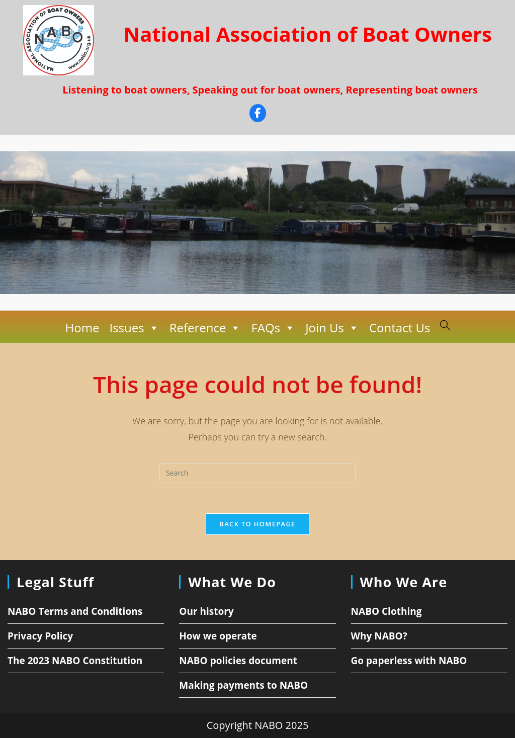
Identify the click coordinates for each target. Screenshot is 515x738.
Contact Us (399, 327)
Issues (134, 328)
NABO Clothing (386, 611)
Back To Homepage (257, 523)
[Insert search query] (257, 473)
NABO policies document (238, 660)
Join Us (332, 328)
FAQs (273, 328)
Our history (206, 611)
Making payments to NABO (243, 685)
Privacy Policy (40, 635)
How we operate (218, 635)
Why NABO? (379, 635)
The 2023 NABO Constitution (75, 660)
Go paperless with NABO (409, 660)
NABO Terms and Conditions (75, 611)
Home (82, 327)
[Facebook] (257, 114)
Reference (205, 328)
